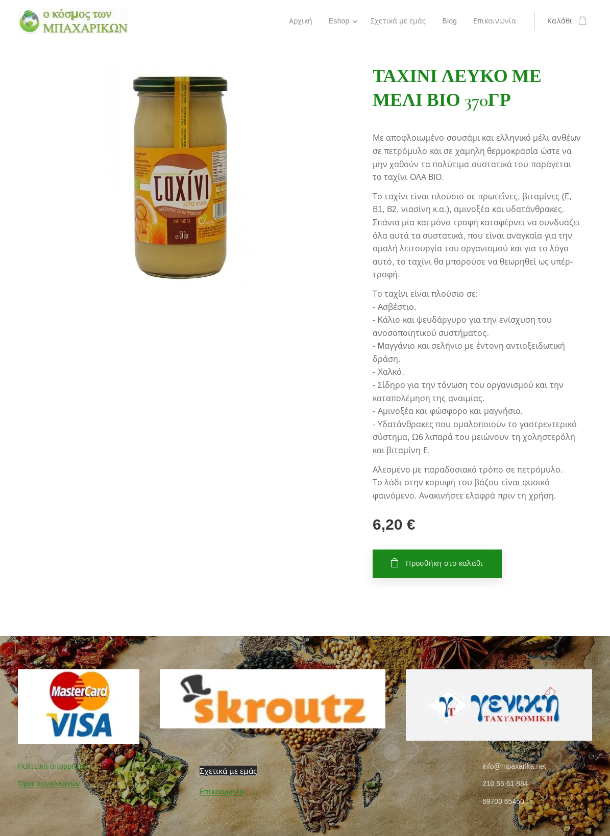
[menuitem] (300, 21)
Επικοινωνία (222, 791)
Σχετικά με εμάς (228, 771)
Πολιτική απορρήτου (53, 766)
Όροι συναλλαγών (49, 783)
